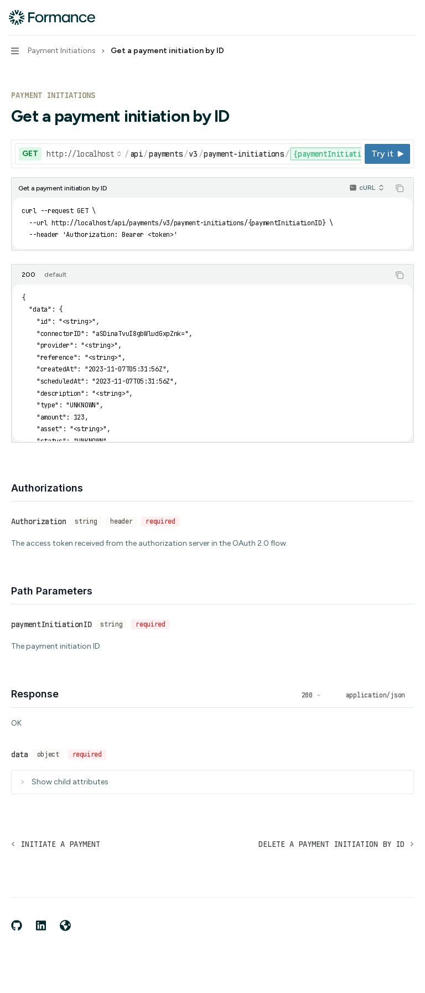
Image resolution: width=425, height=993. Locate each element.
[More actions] (410, 17)
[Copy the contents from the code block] (399, 188)
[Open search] (389, 18)
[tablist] (200, 275)
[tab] (28, 274)
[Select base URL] (84, 153)
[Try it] (387, 154)
